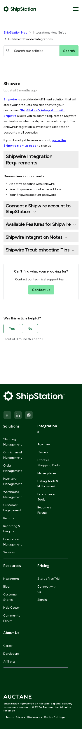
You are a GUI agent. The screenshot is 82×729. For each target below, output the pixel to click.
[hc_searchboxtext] (31, 50)
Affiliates (9, 661)
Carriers (42, 452)
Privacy (20, 717)
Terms (9, 717)
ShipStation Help (15, 32)
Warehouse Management (12, 494)
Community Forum (11, 618)
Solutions (11, 426)
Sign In (42, 600)
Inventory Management (12, 481)
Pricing (43, 565)
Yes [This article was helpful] (12, 328)
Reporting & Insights (11, 528)
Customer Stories (10, 597)
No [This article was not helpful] (30, 328)
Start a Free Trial (48, 579)
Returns (8, 518)
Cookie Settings (54, 717)
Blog (6, 586)
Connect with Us (46, 589)
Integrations (47, 429)
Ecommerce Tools (45, 496)
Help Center (11, 608)
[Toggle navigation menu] (75, 9)
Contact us (41, 290)
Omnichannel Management (12, 455)
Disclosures (34, 717)
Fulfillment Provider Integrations (30, 39)
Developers (11, 654)
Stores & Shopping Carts (48, 462)
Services (9, 552)
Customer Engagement (12, 507)
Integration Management (12, 541)
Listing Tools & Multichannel (47, 483)
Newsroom (11, 579)
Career (7, 646)
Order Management (12, 468)
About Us (11, 632)
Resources (12, 565)
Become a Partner (44, 510)
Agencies (43, 444)
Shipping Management (12, 441)
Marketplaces (46, 473)
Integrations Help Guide (49, 32)
